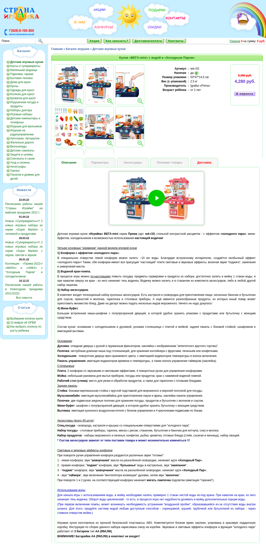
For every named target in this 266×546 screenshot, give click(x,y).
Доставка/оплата (148, 41)
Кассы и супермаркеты (25, 66)
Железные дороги (22, 142)
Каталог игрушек (77, 49)
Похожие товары (169, 162)
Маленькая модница (23, 70)
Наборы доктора (21, 110)
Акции (94, 41)
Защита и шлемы (21, 154)
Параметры (100, 162)
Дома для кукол (20, 82)
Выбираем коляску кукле (26, 318)
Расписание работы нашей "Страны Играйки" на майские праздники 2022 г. (24, 208)
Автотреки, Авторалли (25, 138)
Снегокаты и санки (22, 158)
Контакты (176, 41)
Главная (57, 49)
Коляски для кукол (22, 94)
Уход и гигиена (20, 162)
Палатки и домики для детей (25, 176)
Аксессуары (18, 166)
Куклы (14, 86)
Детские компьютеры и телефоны (25, 120)
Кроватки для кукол (23, 98)
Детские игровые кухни (109, 49)
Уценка (14, 170)
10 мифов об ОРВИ (23, 322)
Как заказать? (117, 41)
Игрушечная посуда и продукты (24, 104)
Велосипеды (18, 146)
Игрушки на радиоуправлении (22, 132)
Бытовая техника (21, 78)
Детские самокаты (22, 150)
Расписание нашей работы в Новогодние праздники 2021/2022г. (24, 289)
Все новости (24, 297)
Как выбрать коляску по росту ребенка (25, 328)
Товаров (234, 41)
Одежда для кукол (22, 90)
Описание (69, 162)
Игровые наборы (21, 114)
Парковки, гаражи (21, 74)
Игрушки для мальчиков (26, 126)
